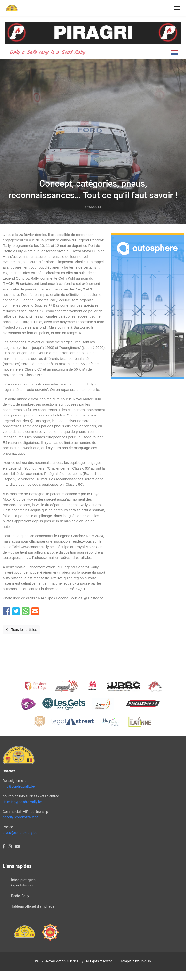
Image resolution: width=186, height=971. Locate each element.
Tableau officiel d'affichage (32, 906)
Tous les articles (21, 629)
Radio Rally (20, 896)
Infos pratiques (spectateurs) (23, 883)
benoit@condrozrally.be (20, 817)
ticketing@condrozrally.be (22, 802)
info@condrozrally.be (19, 786)
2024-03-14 (93, 207)
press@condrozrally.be (20, 833)
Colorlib (145, 961)
